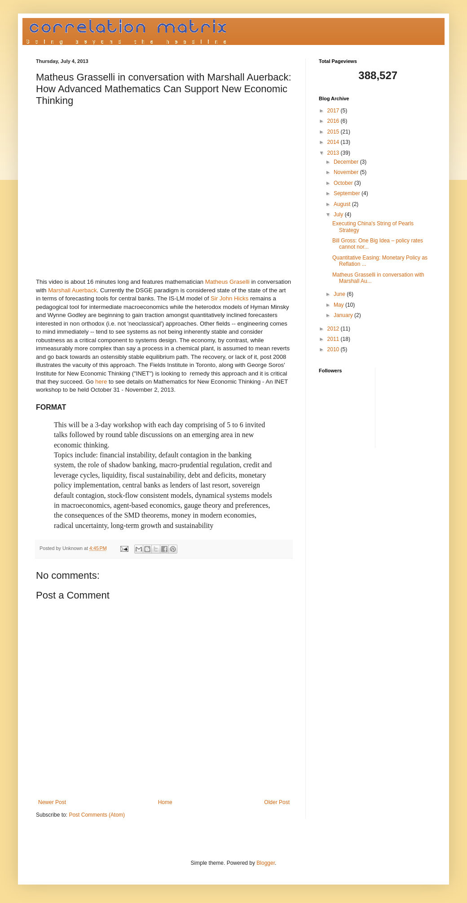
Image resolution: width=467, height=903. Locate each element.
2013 (334, 153)
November (347, 172)
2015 (334, 132)
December (347, 162)
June (340, 294)
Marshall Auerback (72, 290)
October (344, 183)
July (339, 214)
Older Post (277, 802)
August (343, 204)
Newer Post (52, 802)
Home (165, 802)
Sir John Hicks (229, 298)
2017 (334, 110)
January (344, 315)
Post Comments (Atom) (97, 815)
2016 (334, 121)
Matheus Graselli (227, 281)
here (101, 381)
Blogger (265, 863)
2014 (334, 142)
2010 (334, 349)
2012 (334, 329)
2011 (334, 339)
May (339, 305)
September (347, 193)
